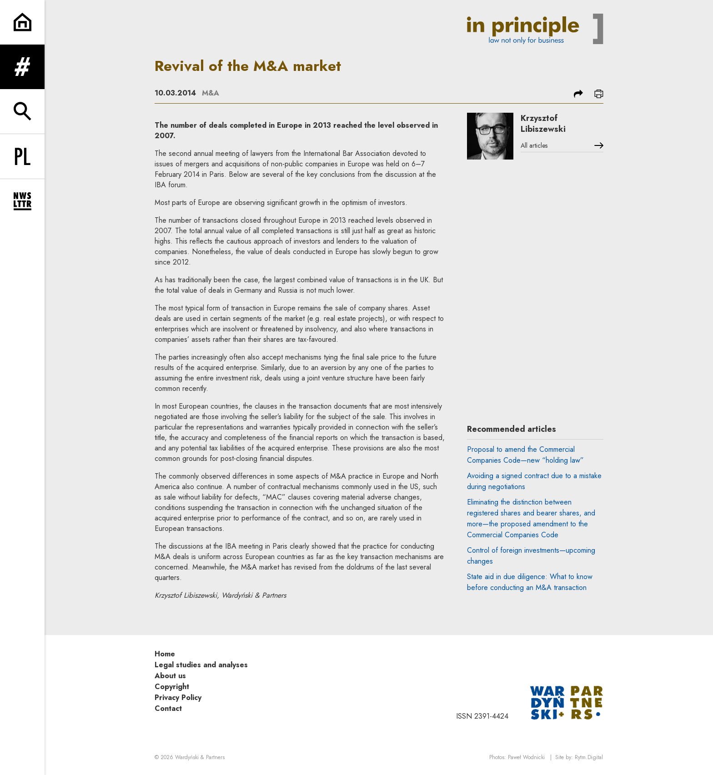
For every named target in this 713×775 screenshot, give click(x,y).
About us (170, 675)
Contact (168, 708)
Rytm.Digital (589, 757)
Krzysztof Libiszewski (543, 124)
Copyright (172, 686)
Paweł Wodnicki (526, 757)
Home (165, 654)
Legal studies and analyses (201, 665)
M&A (210, 93)
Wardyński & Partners (200, 757)
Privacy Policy (178, 697)
